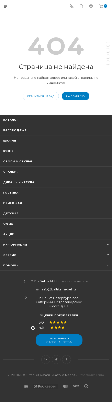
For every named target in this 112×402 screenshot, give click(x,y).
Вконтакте (45, 359)
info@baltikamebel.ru (59, 289)
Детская (11, 213)
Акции (8, 234)
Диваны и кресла (18, 182)
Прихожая (12, 203)
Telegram (56, 359)
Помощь (11, 265)
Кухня (8, 151)
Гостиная (12, 192)
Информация (15, 244)
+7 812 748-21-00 (43, 281)
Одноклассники (66, 359)
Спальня (11, 171)
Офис (8, 223)
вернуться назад (40, 96)
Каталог (11, 119)
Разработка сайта (91, 375)
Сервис (9, 255)
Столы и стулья (17, 161)
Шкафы (9, 140)
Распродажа (15, 130)
